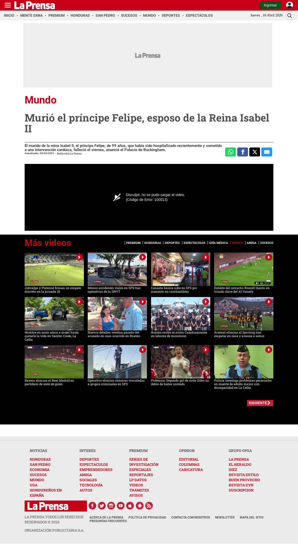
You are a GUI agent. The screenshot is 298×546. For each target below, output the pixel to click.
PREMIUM (138, 450)
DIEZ (233, 469)
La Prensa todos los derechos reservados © (54, 519)
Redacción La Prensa (69, 153)
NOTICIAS (38, 450)
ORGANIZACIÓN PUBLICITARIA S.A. (54, 530)
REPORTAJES (141, 474)
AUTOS (86, 490)
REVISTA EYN (241, 485)
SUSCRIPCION (241, 490)
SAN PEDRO (40, 464)
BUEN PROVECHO (244, 479)
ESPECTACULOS (94, 464)
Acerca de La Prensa (106, 517)
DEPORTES (89, 459)
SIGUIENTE (258, 403)
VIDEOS (136, 485)
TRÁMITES (139, 490)
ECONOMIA (39, 469)
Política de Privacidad (147, 517)
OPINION (187, 450)
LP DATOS (138, 479)
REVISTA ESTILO (244, 474)
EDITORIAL (188, 459)
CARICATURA (191, 469)
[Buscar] (289, 16)
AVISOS (136, 495)
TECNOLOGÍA (91, 485)
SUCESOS (38, 474)
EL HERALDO (240, 464)
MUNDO (37, 479)
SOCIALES (88, 479)
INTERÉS (88, 450)
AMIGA (86, 474)
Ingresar (270, 5)
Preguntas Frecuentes (108, 521)
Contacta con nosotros (190, 517)
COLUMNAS (189, 464)
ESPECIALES (140, 469)
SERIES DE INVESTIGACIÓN (143, 462)
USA (33, 485)
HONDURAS (40, 459)
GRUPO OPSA (240, 450)
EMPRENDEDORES (96, 469)
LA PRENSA (239, 459)
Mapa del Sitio (251, 517)
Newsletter (225, 517)
